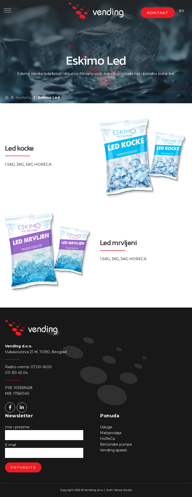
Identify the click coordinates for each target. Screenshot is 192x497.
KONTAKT (157, 12)
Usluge (106, 427)
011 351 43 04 (16, 372)
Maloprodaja (110, 433)
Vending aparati (113, 450)
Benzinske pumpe (116, 444)
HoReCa (23, 97)
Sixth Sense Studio (119, 490)
